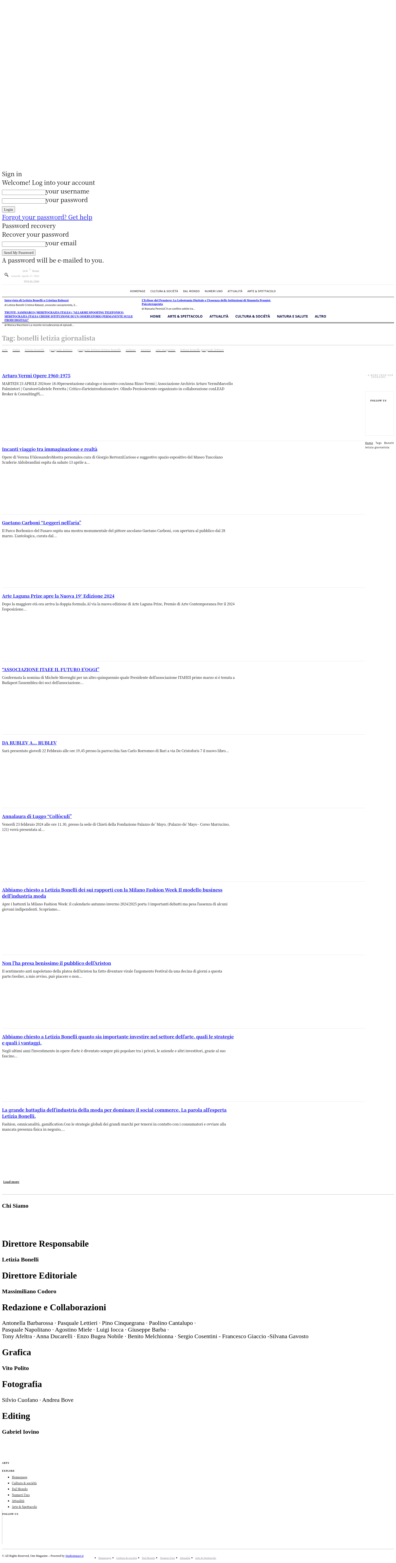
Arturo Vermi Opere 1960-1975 (36, 375)
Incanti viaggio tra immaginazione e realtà (49, 449)
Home (369, 448)
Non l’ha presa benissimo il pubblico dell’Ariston (56, 963)
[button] (6, 274)
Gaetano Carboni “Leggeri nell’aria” (41, 522)
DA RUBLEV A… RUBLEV (29, 742)
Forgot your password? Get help (47, 216)
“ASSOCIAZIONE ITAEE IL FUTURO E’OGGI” (50, 669)
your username (67, 191)
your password (67, 199)
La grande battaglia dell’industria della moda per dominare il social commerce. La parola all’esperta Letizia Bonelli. (114, 1112)
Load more (11, 1182)
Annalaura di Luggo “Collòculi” (37, 816)
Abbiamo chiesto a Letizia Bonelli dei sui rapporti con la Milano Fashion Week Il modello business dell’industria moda (112, 892)
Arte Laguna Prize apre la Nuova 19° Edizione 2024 (58, 595)
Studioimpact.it (74, 1561)
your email (61, 242)
